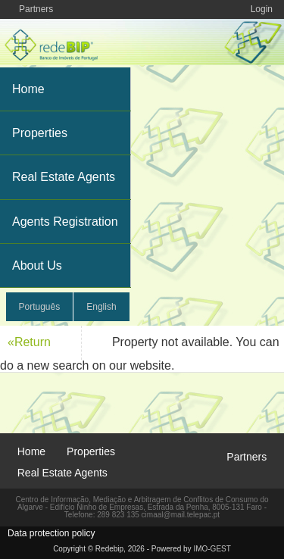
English (101, 306)
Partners (36, 9)
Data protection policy (51, 533)
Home (28, 89)
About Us (37, 265)
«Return (29, 342)
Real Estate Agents (63, 176)
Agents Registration (65, 221)
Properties (39, 132)
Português (40, 306)
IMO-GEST (211, 549)
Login (262, 9)
